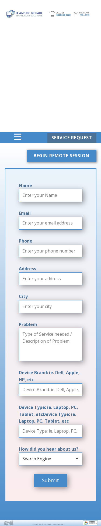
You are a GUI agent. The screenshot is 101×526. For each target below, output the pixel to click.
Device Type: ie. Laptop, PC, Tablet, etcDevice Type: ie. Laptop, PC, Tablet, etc (48, 414)
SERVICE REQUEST (71, 138)
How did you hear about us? (48, 449)
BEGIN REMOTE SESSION (61, 156)
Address (27, 269)
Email (25, 213)
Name (25, 185)
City (23, 296)
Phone (25, 241)
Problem (28, 324)
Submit (50, 480)
